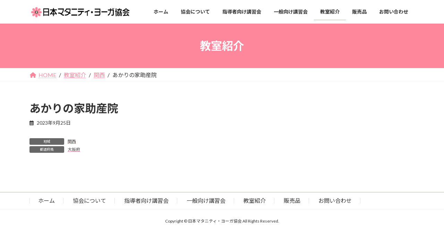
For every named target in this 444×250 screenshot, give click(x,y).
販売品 (292, 200)
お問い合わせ (335, 200)
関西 (72, 141)
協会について (89, 200)
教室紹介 (255, 200)
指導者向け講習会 (146, 200)
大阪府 (74, 149)
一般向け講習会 (206, 200)
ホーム (46, 200)
